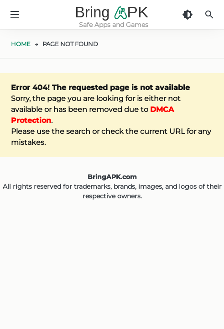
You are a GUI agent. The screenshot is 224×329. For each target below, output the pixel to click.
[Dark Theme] (187, 15)
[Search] (209, 15)
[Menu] (15, 15)
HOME (21, 44)
